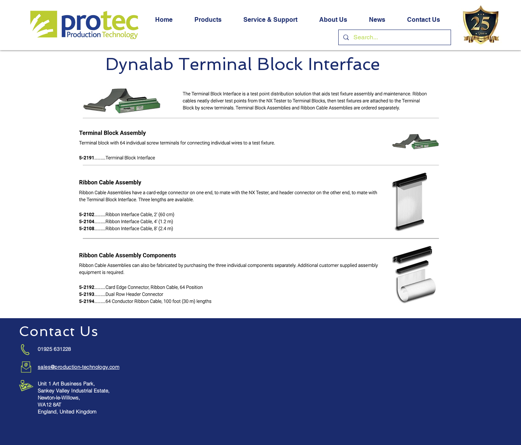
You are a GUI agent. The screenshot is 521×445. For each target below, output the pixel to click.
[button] (208, 20)
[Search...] (393, 37)
